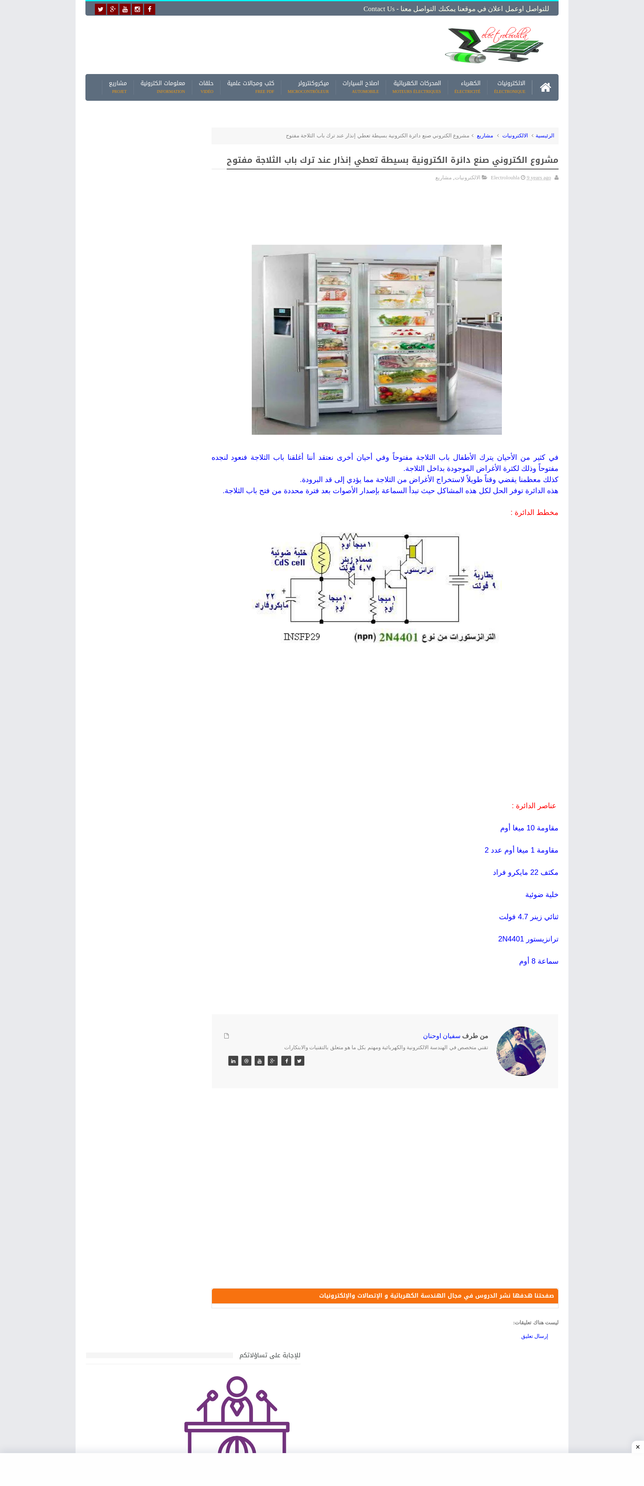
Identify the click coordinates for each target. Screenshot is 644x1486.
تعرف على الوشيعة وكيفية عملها (156, 993)
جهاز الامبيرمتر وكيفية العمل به (158, 917)
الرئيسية (545, 134)
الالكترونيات (509, 86)
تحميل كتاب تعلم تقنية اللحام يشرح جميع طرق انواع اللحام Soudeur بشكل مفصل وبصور (147, 1080)
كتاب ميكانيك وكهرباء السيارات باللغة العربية (142, 879)
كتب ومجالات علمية (250, 86)
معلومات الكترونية (162, 86)
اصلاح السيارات (361, 86)
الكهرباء (468, 86)
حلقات (206, 86)
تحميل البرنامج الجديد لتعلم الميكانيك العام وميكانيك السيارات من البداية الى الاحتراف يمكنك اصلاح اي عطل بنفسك (144, 1233)
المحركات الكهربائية (417, 86)
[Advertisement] (257, 44)
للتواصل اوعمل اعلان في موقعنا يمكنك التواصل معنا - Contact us (456, 9)
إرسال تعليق (534, 1360)
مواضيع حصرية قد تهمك (203, 1159)
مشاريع (118, 86)
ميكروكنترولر (308, 86)
